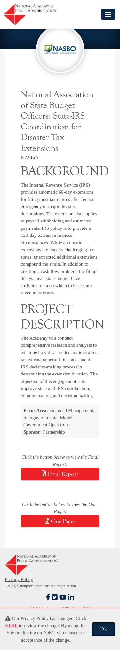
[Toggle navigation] (108, 14)
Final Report (60, 473)
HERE (11, 625)
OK (103, 629)
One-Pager (60, 521)
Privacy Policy (19, 579)
